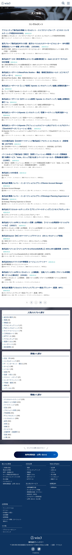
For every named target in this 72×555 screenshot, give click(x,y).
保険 (5, 385)
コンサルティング (17, 38)
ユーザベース (7, 80)
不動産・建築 (8, 382)
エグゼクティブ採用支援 (34, 496)
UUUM (5, 148)
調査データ (54, 479)
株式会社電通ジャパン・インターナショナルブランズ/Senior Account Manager (32, 183)
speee (5, 243)
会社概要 (5, 515)
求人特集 (53, 474)
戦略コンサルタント (37, 38)
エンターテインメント (11, 380)
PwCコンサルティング (11, 328)
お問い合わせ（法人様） (34, 499)
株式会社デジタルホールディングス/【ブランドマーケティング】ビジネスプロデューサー (36, 209)
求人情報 (6, 7)
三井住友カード (9, 333)
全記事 (53, 467)
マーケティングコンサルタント (40, 67)
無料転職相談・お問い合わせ (11, 483)
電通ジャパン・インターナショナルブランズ (15, 190)
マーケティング (9, 405)
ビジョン (5, 510)
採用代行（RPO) (32, 494)
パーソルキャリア (8, 167)
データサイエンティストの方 (11, 477)
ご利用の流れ (7, 467)
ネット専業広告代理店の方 (11, 474)
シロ (5, 177)
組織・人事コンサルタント (42, 93)
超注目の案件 (8, 317)
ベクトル (6, 230)
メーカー (9, 177)
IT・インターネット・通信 (18, 53)
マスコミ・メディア (13, 148)
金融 (5, 372)
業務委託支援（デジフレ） (35, 492)
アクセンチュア (8, 38)
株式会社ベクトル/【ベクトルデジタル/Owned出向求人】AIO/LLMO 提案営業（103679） (36, 249)
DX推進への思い (8, 512)
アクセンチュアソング (11, 325)
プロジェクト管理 (10, 410)
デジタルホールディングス (10, 217)
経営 (5, 421)
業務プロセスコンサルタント (42, 53)
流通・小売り (8, 374)
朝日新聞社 (7, 347)
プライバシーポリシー (9, 529)
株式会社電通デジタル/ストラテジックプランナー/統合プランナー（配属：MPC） (33, 288)
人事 (5, 437)
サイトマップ (7, 532)
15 (40, 302)
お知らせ (53, 470)
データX (6, 67)
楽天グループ (7, 53)
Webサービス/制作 (10, 402)
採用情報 (5, 517)
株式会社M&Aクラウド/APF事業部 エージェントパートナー (24, 262)
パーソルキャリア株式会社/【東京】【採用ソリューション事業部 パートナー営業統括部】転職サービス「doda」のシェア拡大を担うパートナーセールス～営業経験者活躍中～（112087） (36, 157)
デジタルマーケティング (12, 399)
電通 (5, 320)
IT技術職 (7, 413)
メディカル (7, 388)
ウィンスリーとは (8, 508)
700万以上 (54, 80)
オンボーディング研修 (33, 489)
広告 (5, 407)
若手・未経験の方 (8, 472)
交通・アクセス (57, 545)
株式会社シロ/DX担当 (10, 173)
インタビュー (55, 477)
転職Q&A (53, 487)
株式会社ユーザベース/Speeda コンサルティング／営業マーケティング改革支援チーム (35, 112)
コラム (53, 472)
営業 (5, 434)
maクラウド (7, 266)
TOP (2, 7)
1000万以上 (52, 67)
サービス (16, 167)
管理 (5, 424)
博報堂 (6, 322)
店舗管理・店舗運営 (11, 432)
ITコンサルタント (10, 415)
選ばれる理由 (7, 470)
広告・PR (29, 190)
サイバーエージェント (11, 331)
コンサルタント (27, 38)
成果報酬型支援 (31, 487)
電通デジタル (7, 295)
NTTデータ (7, 336)
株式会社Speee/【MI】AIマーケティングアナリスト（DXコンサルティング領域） (33, 236)
